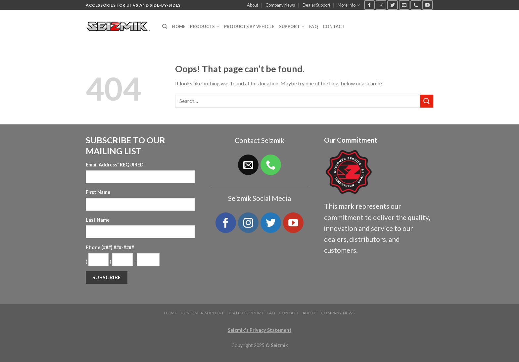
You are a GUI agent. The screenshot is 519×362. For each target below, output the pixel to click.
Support (292, 26)
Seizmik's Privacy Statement (260, 330)
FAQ (313, 26)
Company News (280, 5)
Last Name (98, 220)
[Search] (164, 26)
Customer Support (202, 312)
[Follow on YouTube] (427, 5)
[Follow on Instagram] (381, 5)
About (252, 5)
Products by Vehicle (249, 26)
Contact (334, 26)
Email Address (115, 164)
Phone (110, 247)
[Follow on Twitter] (392, 5)
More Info (349, 5)
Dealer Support (316, 5)
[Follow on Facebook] (369, 5)
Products (204, 26)
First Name (98, 192)
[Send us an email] (404, 5)
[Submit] (426, 101)
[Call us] (415, 5)
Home (178, 26)
